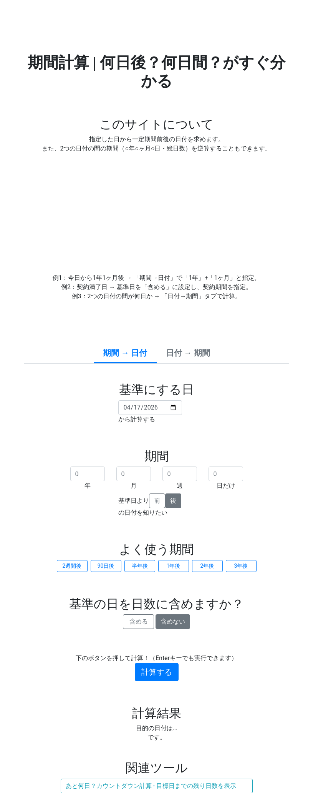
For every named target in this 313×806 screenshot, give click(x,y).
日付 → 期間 (188, 353)
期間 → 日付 (125, 353)
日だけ (226, 485)
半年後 (140, 566)
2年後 (207, 566)
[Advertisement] (156, 213)
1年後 (174, 566)
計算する (156, 672)
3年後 (241, 566)
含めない (173, 621)
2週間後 (72, 566)
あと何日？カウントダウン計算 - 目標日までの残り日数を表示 (151, 785)
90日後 (106, 566)
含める (138, 621)
